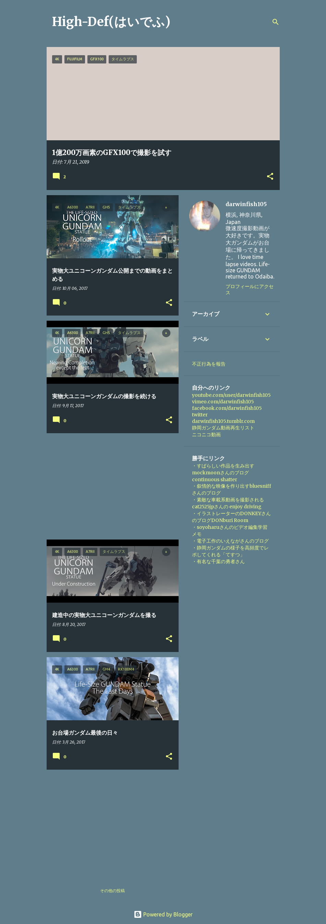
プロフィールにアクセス (250, 289)
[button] (270, 176)
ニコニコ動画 (206, 434)
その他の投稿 (112, 890)
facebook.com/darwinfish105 (227, 408)
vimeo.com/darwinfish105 (223, 402)
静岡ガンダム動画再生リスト (223, 428)
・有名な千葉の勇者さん (218, 561)
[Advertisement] (110, 486)
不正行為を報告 (209, 364)
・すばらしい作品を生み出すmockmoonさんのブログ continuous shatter (223, 473)
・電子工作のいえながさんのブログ (230, 541)
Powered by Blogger (163, 914)
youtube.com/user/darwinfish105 (231, 395)
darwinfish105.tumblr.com (223, 421)
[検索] (275, 22)
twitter (200, 415)
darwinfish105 (246, 204)
